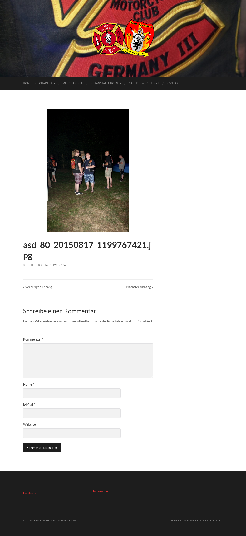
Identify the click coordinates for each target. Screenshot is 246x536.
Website (29, 424)
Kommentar (33, 339)
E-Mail (29, 404)
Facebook (29, 493)
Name (28, 384)
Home (27, 83)
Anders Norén (198, 520)
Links (155, 83)
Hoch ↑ (218, 520)
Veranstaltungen (104, 83)
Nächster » (139, 287)
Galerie (134, 83)
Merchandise (73, 83)
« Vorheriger (37, 287)
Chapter (45, 83)
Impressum (100, 491)
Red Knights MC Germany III (55, 520)
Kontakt (173, 83)
